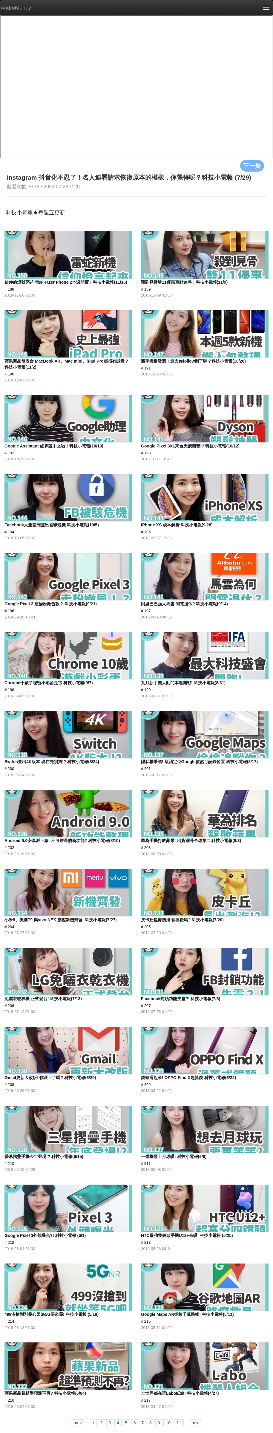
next (195, 1422)
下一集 (252, 165)
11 (179, 1422)
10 (168, 1422)
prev (77, 1422)
